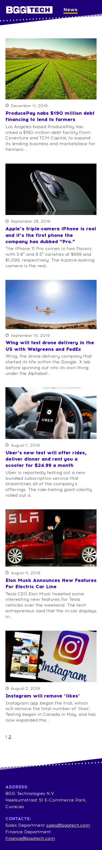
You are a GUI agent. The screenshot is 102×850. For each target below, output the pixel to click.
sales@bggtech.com (68, 825)
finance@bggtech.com (30, 838)
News (70, 10)
